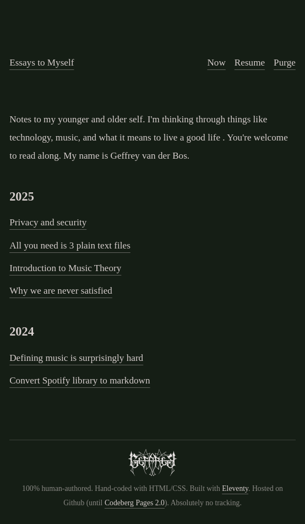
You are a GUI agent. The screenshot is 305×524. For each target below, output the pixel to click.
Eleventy (235, 488)
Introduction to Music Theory (65, 268)
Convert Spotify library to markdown (79, 380)
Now (216, 62)
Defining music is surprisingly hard (76, 358)
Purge (285, 62)
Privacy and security (47, 222)
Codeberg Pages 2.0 (135, 503)
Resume (250, 62)
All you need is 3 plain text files (69, 245)
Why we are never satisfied (60, 290)
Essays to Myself (41, 62)
